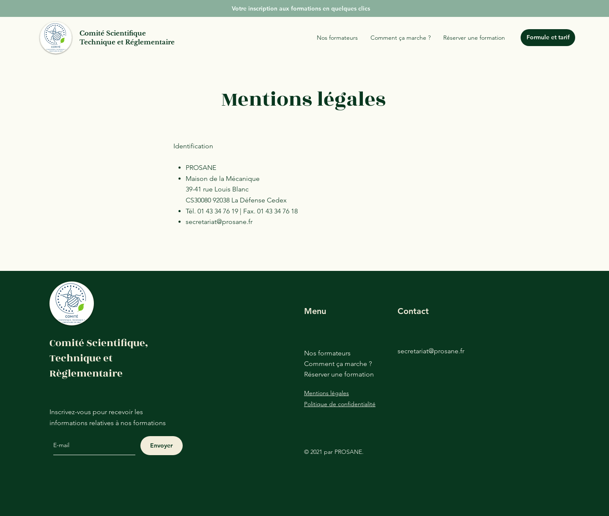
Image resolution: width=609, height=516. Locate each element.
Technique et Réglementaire (127, 42)
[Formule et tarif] (548, 37)
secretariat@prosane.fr (219, 222)
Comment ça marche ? (338, 364)
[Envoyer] (161, 445)
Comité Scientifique (113, 33)
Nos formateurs (327, 353)
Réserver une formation (339, 374)
